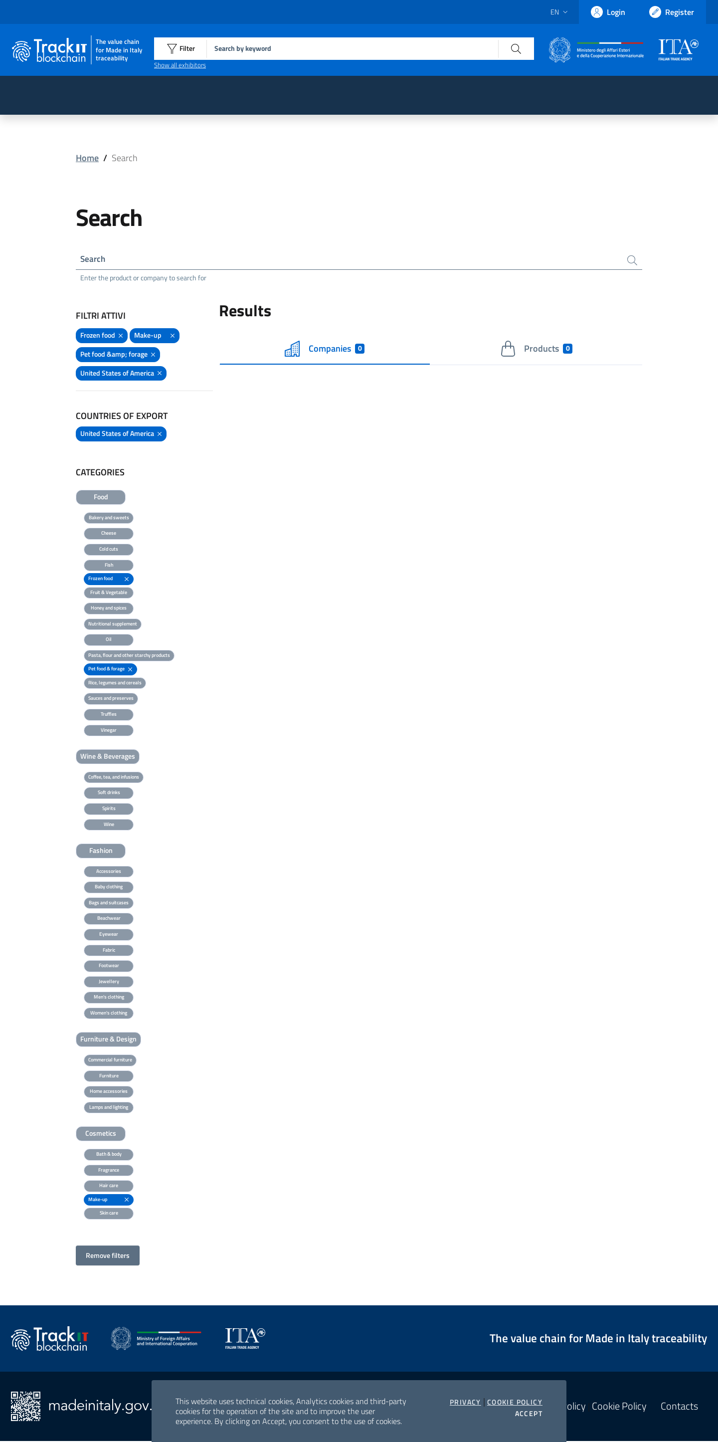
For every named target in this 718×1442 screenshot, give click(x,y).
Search (93, 259)
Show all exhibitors (180, 65)
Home (87, 158)
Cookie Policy (514, 1402)
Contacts (679, 1407)
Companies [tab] (324, 350)
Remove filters (108, 1256)
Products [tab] (536, 350)
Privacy (465, 1402)
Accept (528, 1413)
